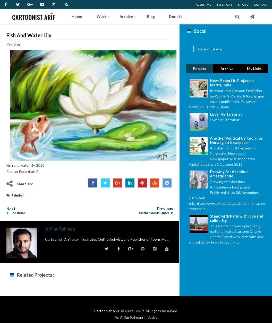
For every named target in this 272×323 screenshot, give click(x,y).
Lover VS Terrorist (226, 114)
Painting (13, 44)
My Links (254, 68)
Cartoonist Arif (210, 49)
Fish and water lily (29, 35)
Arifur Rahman (131, 317)
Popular (199, 68)
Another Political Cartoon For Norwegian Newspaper (236, 140)
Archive (226, 68)
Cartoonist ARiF (107, 311)
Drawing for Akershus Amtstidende (229, 173)
